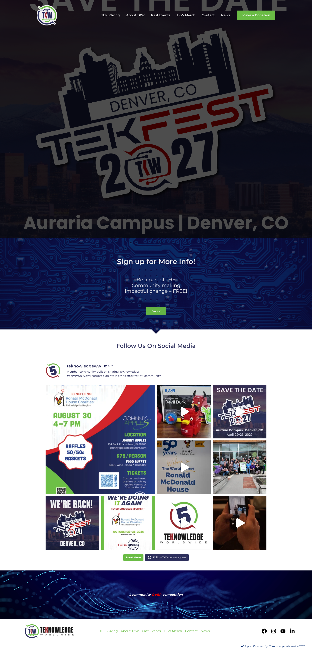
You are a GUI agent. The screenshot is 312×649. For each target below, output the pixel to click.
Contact (208, 15)
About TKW (135, 15)
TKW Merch (186, 15)
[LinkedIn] (292, 631)
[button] (256, 15)
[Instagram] (273, 631)
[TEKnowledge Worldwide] (47, 15)
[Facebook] (264, 631)
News (225, 15)
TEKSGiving (110, 15)
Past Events (160, 15)
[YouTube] (283, 631)
